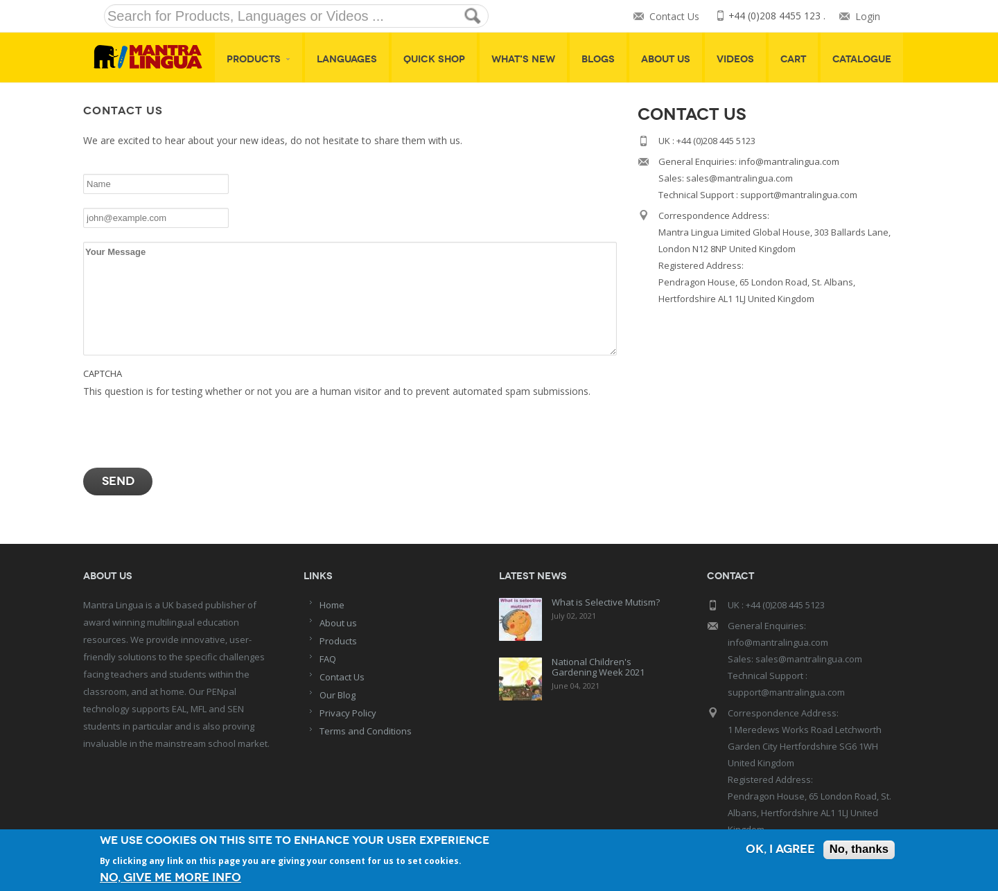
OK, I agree (779, 850)
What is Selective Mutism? (606, 602)
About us (338, 623)
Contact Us (674, 16)
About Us (665, 59)
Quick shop (434, 59)
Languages (347, 59)
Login (867, 16)
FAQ (327, 659)
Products (258, 59)
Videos (735, 59)
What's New (523, 59)
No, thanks (858, 850)
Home (331, 605)
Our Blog (337, 695)
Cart (793, 59)
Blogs (598, 59)
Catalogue (861, 59)
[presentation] (188, 427)
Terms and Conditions (365, 731)
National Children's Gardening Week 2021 (598, 666)
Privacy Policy (347, 713)
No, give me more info (170, 877)
